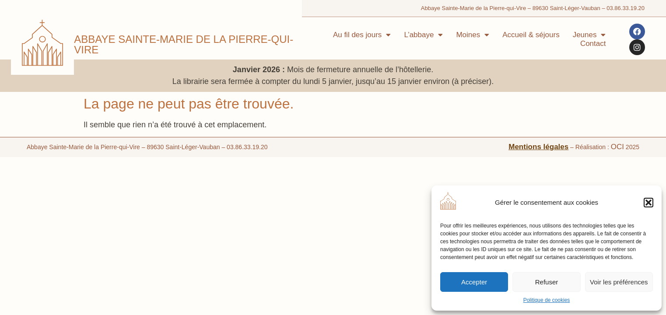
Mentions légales (538, 131)
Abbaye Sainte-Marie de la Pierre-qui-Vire (183, 44)
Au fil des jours (362, 35)
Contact (593, 43)
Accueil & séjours (530, 35)
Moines (472, 35)
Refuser (546, 282)
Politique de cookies (546, 300)
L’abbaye (423, 35)
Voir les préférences (619, 282)
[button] (648, 202)
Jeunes (589, 35)
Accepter (474, 282)
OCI (617, 131)
